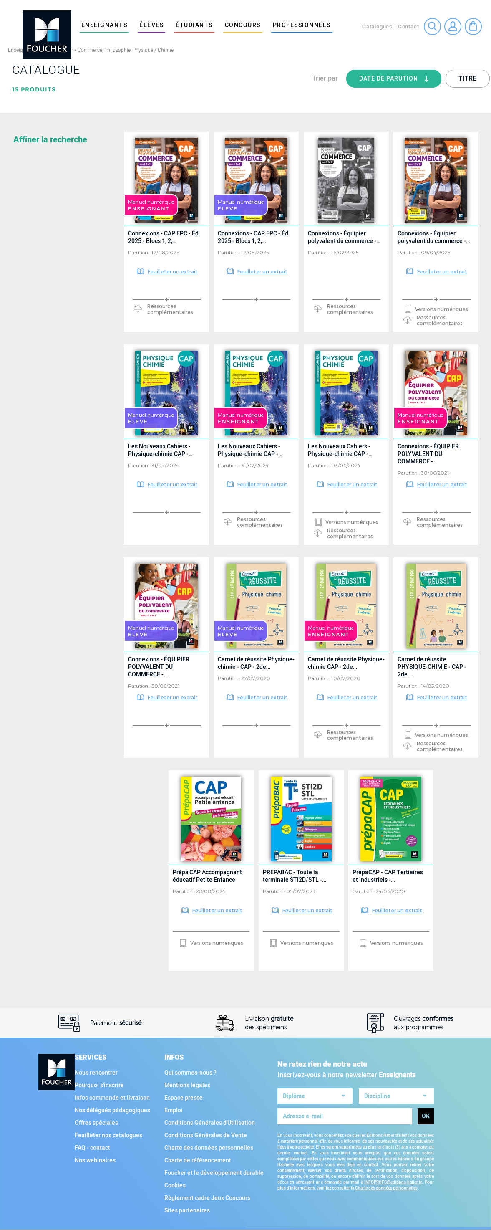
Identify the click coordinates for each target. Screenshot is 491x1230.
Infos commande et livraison (112, 1097)
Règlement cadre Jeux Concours (207, 1198)
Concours (243, 25)
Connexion (453, 26)
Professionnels (302, 25)
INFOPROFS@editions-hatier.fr (393, 1180)
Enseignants (104, 25)
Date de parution (400, 81)
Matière (27, 143)
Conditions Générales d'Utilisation (209, 1123)
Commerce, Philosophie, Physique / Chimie (126, 50)
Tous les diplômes (44, 399)
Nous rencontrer (96, 1072)
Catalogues (377, 26)
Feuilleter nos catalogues (108, 1135)
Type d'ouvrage (40, 503)
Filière (25, 434)
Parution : (139, 252)
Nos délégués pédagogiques (112, 1110)
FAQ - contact (92, 1148)
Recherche (432, 26)
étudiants (194, 25)
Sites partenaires (187, 1210)
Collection (33, 469)
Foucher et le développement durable (214, 1173)
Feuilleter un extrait (173, 271)
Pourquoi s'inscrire (99, 1085)
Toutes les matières (46, 258)
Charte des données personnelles (208, 1148)
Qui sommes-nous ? (190, 1072)
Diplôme (28, 293)
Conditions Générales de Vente (205, 1135)
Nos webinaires (95, 1160)
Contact (408, 26)
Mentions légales (187, 1085)
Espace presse (183, 1097)
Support (28, 537)
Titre (467, 78)
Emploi (173, 1110)
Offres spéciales (96, 1123)
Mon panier (473, 26)
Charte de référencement (197, 1160)
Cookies (175, 1185)
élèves (151, 25)
